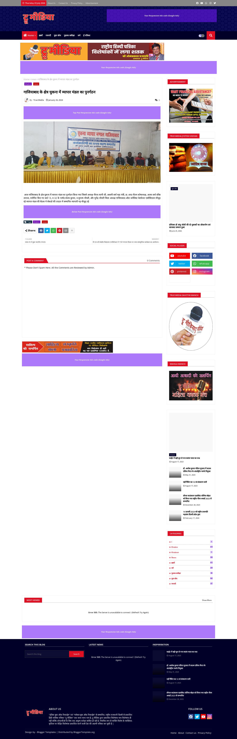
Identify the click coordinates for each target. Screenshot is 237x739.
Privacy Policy (77, 3)
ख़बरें (41, 35)
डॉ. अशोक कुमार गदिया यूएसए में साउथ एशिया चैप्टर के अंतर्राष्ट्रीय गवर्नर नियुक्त (197, 469)
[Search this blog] (47, 654)
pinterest (181, 271)
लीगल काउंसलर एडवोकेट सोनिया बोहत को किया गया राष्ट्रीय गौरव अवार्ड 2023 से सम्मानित (197, 498)
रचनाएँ (48, 35)
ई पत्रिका (86, 35)
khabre (28, 84)
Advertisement (92, 3)
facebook (204, 255)
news (33, 79)
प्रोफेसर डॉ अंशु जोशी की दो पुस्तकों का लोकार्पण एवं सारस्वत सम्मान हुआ (189, 226)
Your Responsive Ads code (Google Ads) (161, 15)
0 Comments (153, 260)
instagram (204, 271)
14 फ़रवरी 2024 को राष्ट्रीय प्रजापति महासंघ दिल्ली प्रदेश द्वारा (195, 513)
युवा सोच (57, 35)
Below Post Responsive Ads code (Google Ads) (92, 211)
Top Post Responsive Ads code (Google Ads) (92, 112)
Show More (207, 600)
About (181, 732)
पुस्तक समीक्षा (69, 35)
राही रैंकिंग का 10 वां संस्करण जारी (195, 482)
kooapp (179, 279)
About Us (52, 3)
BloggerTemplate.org (84, 732)
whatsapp (204, 263)
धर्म (79, 35)
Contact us (63, 3)
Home (31, 35)
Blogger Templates (46, 732)
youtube (182, 255)
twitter (182, 263)
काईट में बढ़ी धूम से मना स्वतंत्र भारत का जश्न (184, 458)
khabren (192, 552)
